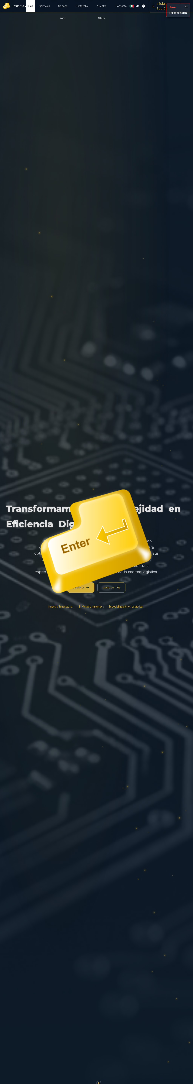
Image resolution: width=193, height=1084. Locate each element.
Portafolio (82, 6)
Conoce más (62, 8)
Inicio (31, 6)
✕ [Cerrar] (186, 6)
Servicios (44, 6)
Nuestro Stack (101, 8)
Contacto (121, 6)
